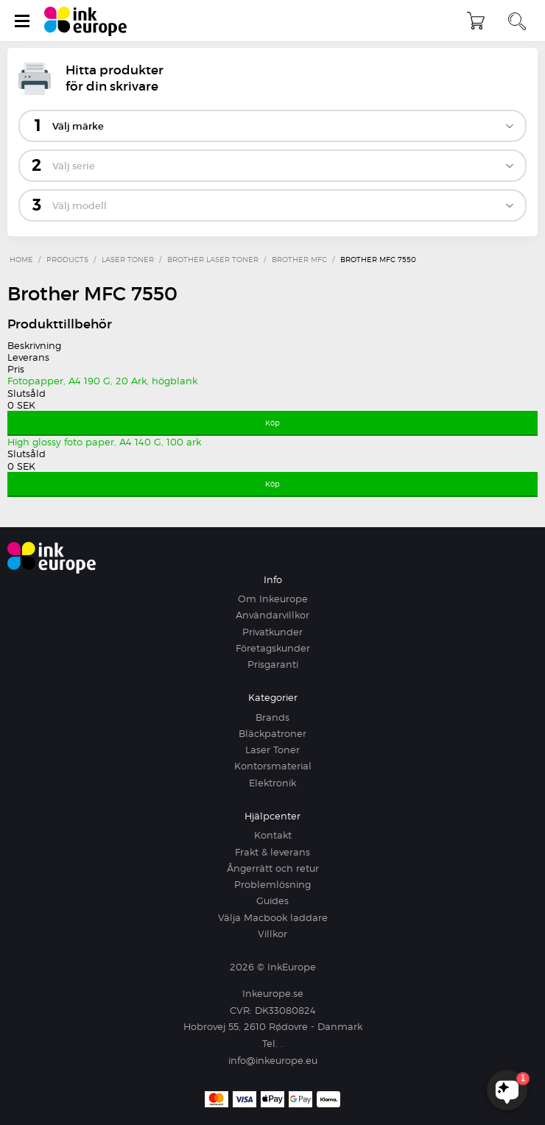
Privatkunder (272, 632)
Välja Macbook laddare (273, 917)
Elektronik (272, 783)
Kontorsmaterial (273, 766)
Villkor (272, 933)
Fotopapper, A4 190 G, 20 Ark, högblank (102, 381)
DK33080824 (285, 1010)
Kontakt (273, 835)
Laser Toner (272, 749)
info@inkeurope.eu (272, 1060)
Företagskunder (273, 648)
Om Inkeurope (273, 598)
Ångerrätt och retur (273, 868)
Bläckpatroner (272, 733)
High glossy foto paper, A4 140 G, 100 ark (104, 442)
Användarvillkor (272, 615)
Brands (272, 717)
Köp (272, 422)
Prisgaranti (272, 664)
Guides (272, 900)
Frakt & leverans (272, 852)
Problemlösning (272, 884)
